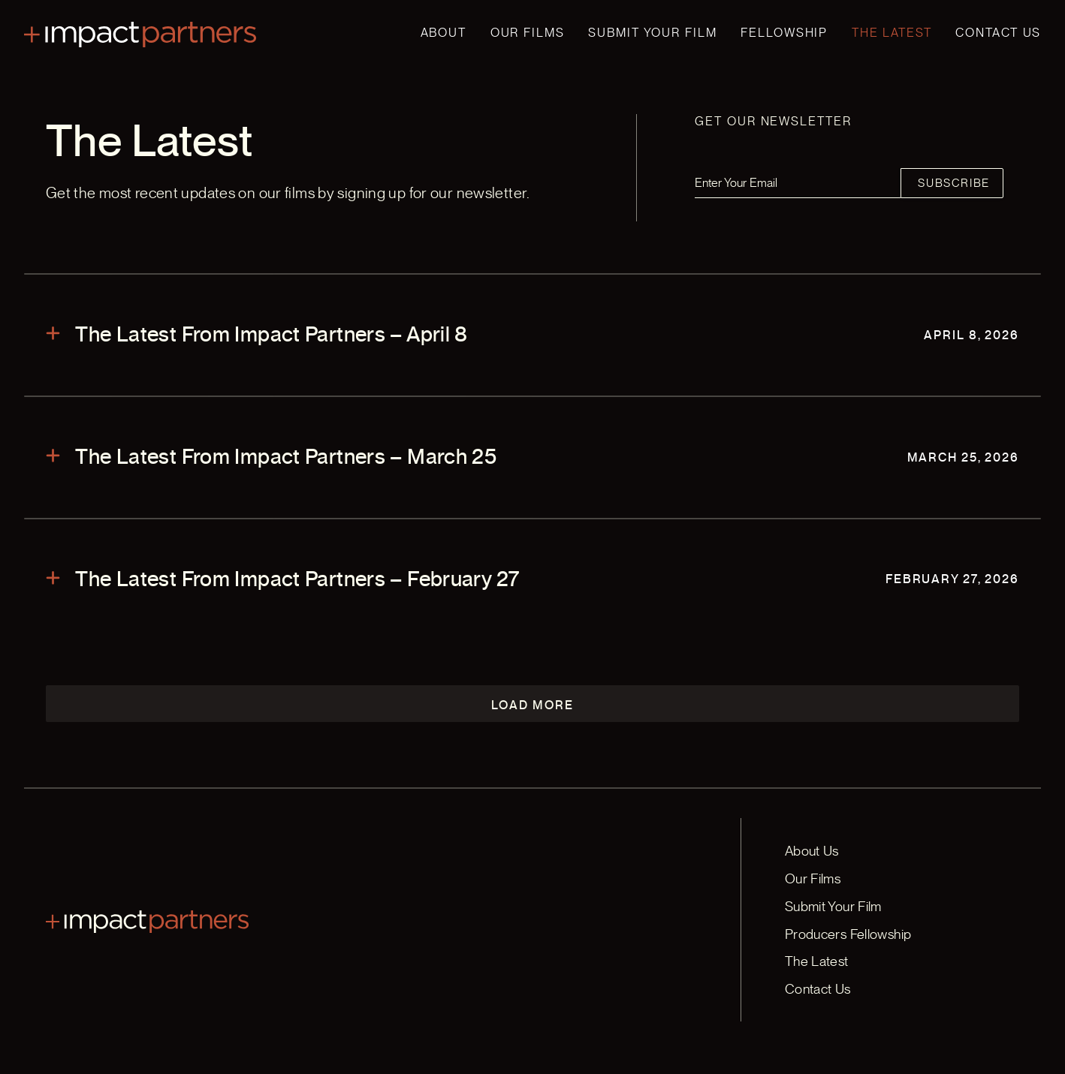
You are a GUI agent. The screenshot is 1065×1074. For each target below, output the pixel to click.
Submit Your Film (652, 33)
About (443, 33)
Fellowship (784, 33)
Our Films (527, 33)
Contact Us (998, 33)
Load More (532, 705)
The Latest (892, 33)
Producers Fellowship (848, 934)
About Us (812, 851)
